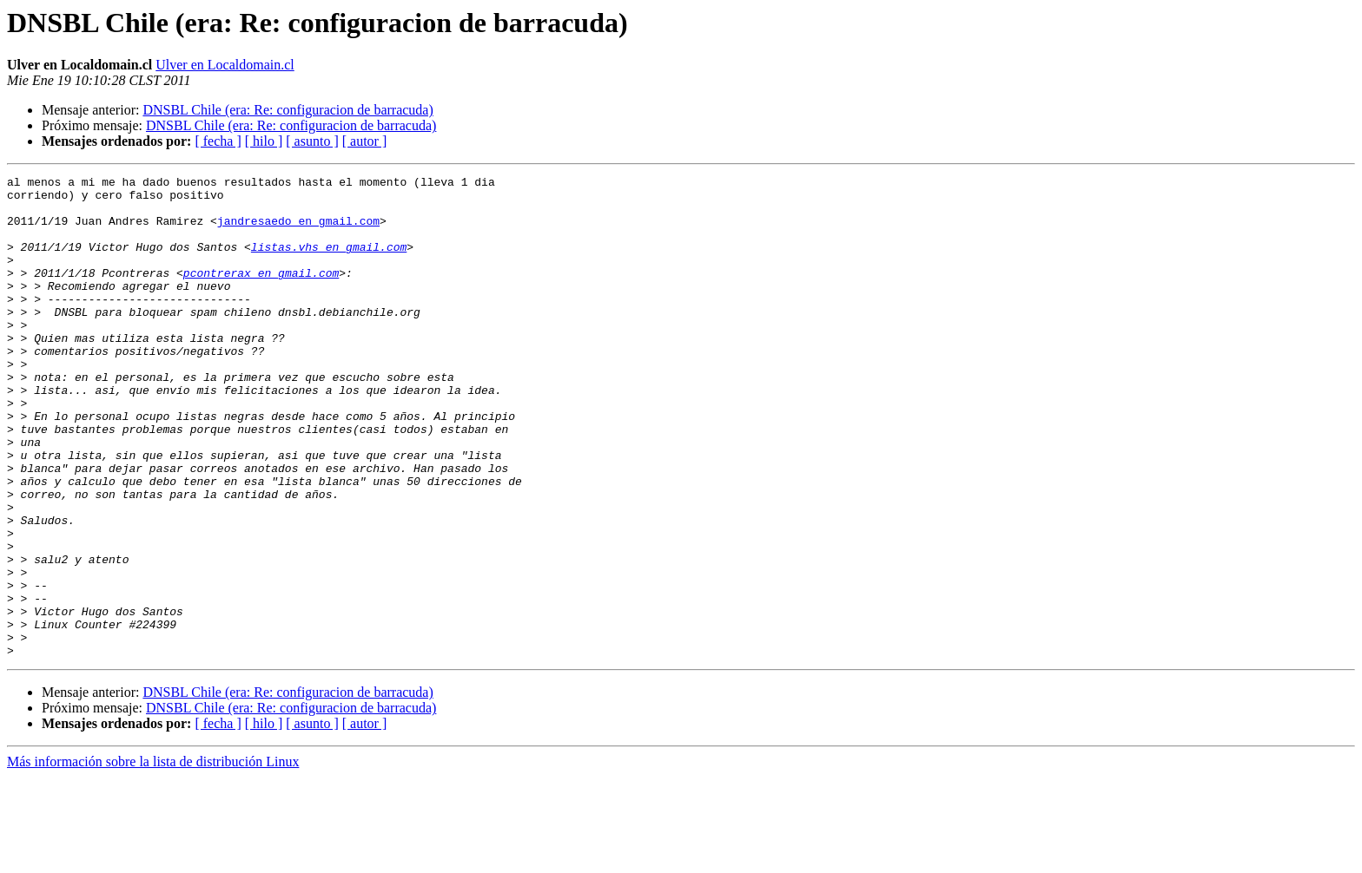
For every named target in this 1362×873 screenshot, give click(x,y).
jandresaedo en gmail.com (298, 231)
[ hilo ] (264, 141)
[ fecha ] (218, 141)
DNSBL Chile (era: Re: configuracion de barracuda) (287, 109)
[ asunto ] (312, 141)
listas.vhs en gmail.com (329, 262)
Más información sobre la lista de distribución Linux (153, 857)
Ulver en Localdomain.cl (224, 64)
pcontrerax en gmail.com (261, 293)
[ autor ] (364, 141)
